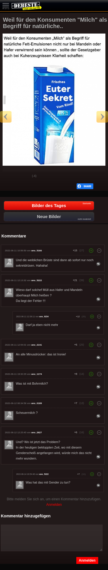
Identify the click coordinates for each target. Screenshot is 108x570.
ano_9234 (44, 317)
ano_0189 (36, 403)
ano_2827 (36, 432)
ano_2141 (36, 345)
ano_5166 (36, 250)
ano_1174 (36, 374)
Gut (9, 176)
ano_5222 (36, 280)
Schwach (23, 176)
